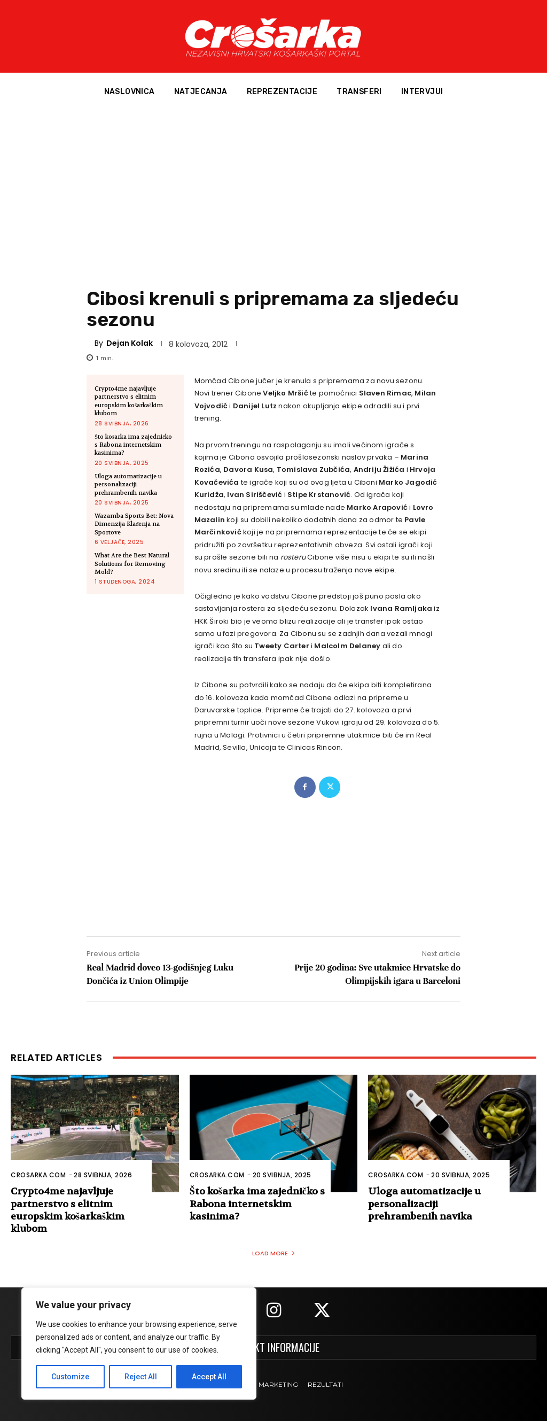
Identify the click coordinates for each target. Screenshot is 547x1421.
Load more (273, 1253)
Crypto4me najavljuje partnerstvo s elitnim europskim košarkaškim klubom (129, 401)
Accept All (209, 1376)
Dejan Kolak (129, 343)
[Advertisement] (273, 192)
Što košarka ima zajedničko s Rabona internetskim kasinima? (133, 445)
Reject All (140, 1376)
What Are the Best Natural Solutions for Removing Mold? (132, 564)
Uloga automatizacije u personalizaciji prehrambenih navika (128, 484)
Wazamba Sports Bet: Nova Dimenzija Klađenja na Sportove (134, 524)
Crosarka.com (38, 1174)
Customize (70, 1376)
